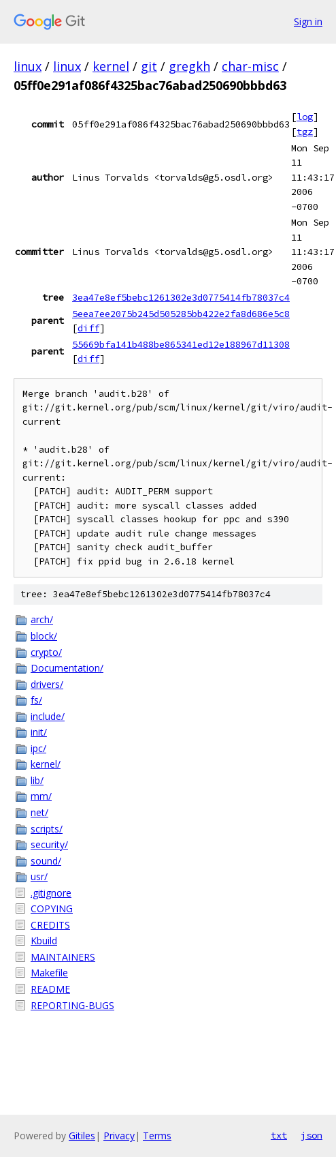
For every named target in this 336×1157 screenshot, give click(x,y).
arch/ (42, 619)
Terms (157, 1135)
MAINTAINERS (63, 956)
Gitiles (82, 1135)
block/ (44, 635)
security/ (49, 844)
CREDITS (50, 924)
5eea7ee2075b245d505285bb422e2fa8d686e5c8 (181, 313)
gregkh (189, 66)
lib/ (37, 780)
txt (279, 1135)
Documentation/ (67, 667)
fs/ (36, 699)
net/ (39, 812)
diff (88, 328)
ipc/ (38, 748)
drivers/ (47, 684)
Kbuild (44, 940)
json (311, 1135)
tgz (305, 131)
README (50, 988)
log (305, 116)
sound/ (46, 860)
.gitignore (51, 892)
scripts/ (47, 828)
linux (27, 66)
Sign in (308, 21)
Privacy (119, 1135)
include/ (48, 716)
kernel (111, 66)
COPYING (52, 908)
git (149, 66)
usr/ (39, 876)
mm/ (41, 796)
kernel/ (46, 763)
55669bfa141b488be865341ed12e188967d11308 (181, 344)
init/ (39, 731)
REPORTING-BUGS (72, 1005)
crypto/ (46, 652)
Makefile (49, 972)
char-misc (250, 66)
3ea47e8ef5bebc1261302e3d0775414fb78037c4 (181, 297)
